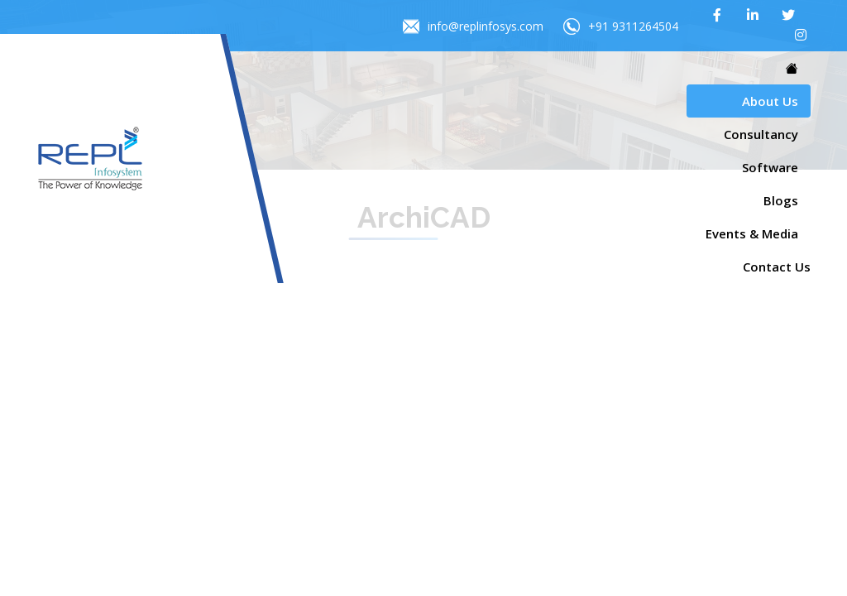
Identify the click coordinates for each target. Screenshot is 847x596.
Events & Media (752, 233)
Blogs (780, 200)
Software (770, 167)
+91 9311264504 (620, 26)
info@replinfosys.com (473, 26)
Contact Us (777, 266)
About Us (770, 101)
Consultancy (761, 134)
